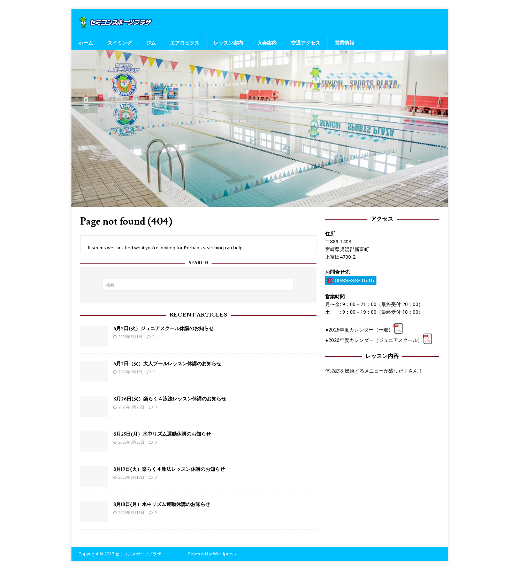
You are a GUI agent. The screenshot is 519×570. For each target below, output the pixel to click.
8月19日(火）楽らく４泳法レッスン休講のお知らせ (169, 469)
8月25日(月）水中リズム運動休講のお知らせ (162, 434)
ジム (151, 42)
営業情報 (344, 42)
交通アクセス (305, 42)
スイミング (119, 42)
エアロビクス (184, 42)
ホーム (85, 42)
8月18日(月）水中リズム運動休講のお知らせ (161, 504)
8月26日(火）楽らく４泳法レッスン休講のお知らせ (169, 399)
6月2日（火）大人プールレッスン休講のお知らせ (167, 364)
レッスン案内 (228, 42)
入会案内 (267, 42)
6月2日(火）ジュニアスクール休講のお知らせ (163, 329)
